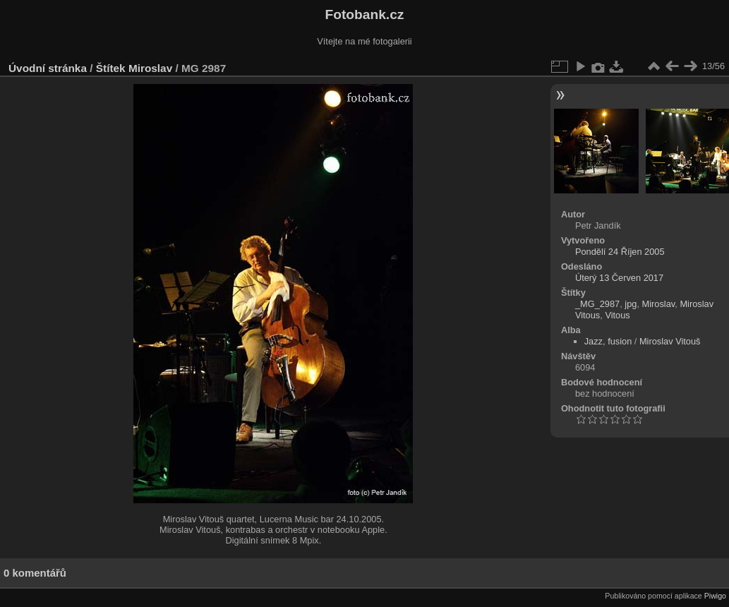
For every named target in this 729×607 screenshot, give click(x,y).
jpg (631, 304)
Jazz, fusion (608, 341)
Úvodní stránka (47, 68)
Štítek (111, 68)
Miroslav (150, 68)
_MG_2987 (597, 304)
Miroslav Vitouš (670, 341)
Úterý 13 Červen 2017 (619, 277)
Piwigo (715, 595)
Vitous (617, 315)
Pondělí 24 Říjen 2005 (620, 251)
